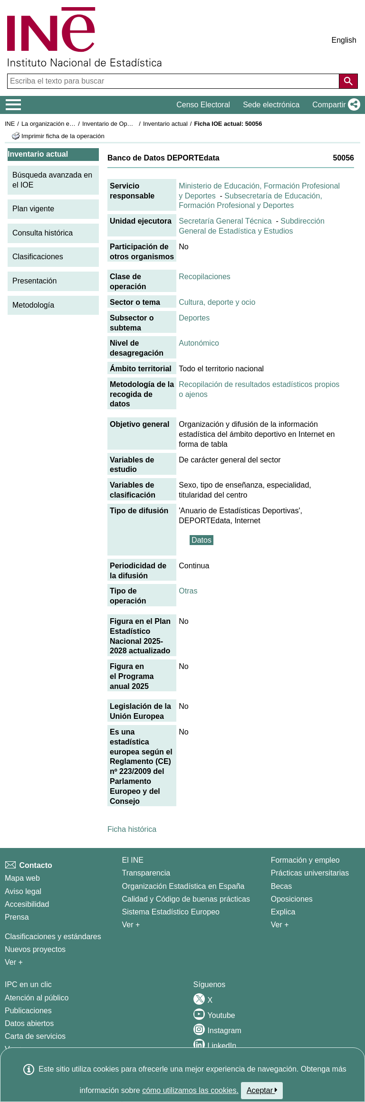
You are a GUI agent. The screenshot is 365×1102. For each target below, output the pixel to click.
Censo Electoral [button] (203, 105)
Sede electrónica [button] (271, 105)
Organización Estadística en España (183, 886)
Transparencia (146, 873)
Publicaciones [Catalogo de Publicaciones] (28, 1011)
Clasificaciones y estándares (53, 936)
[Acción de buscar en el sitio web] (348, 81)
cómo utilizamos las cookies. (190, 1090)
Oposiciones (292, 899)
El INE (133, 860)
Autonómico (199, 343)
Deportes (194, 318)
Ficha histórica (131, 829)
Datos (201, 540)
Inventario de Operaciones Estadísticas (135, 123)
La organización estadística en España (73, 123)
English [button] (344, 40)
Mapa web (22, 878)
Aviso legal (23, 891)
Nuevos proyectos (35, 949)
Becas (281, 886)
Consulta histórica (42, 233)
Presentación (34, 281)
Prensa (17, 917)
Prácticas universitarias (310, 873)
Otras (188, 591)
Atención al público (36, 998)
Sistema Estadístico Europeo (171, 912)
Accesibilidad (27, 904)
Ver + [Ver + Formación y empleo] (280, 925)
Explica (283, 912)
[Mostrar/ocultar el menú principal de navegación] (13, 104)
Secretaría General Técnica (225, 221)
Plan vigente (33, 209)
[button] (334, 104)
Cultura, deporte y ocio (217, 302)
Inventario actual (165, 123)
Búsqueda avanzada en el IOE (52, 180)
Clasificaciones (37, 257)
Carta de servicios (35, 1036)
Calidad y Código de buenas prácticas (186, 899)
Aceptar (262, 1090)
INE (10, 123)
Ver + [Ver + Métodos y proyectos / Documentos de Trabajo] (14, 962)
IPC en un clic (28, 984)
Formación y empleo (305, 860)
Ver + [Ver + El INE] (131, 925)
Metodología (33, 305)
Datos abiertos (29, 1023)
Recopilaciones (205, 277)
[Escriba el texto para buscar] (174, 81)
